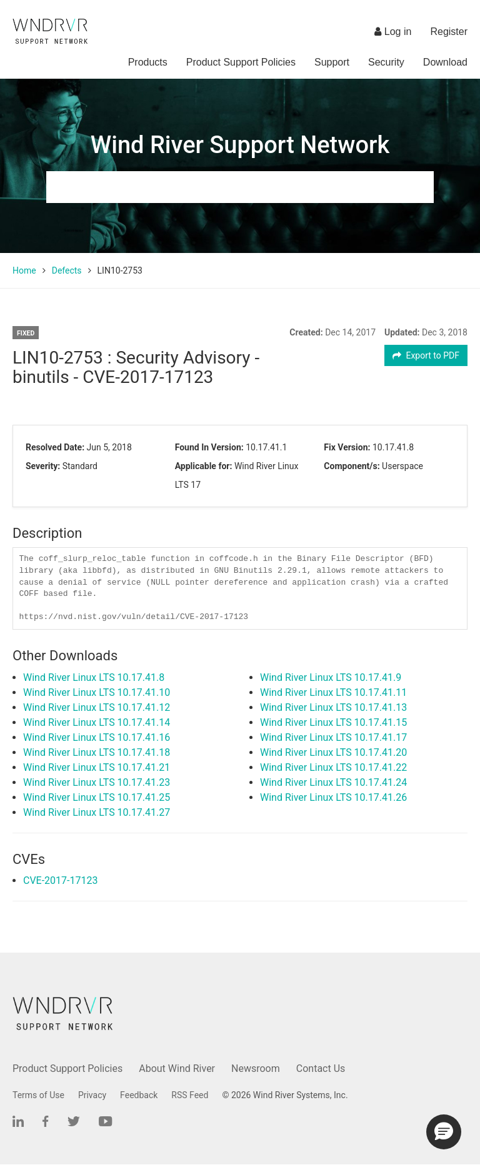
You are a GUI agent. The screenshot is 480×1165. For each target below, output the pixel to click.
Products (148, 62)
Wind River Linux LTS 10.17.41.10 (96, 692)
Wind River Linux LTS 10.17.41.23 (96, 782)
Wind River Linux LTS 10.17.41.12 (96, 707)
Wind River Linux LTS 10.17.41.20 (333, 752)
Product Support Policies (241, 62)
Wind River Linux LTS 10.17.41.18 (96, 752)
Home (24, 270)
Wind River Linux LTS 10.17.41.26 (333, 797)
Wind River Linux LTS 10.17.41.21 (96, 767)
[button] (443, 1131)
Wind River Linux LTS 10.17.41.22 (333, 767)
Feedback (139, 1095)
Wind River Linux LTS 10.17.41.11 (333, 692)
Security (386, 62)
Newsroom (255, 1068)
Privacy (92, 1095)
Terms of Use (38, 1095)
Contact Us (321, 1068)
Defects (67, 270)
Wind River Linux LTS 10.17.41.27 (96, 812)
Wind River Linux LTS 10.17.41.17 (333, 737)
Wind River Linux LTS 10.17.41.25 (96, 797)
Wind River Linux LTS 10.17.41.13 (333, 707)
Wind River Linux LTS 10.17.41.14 (96, 722)
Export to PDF (425, 355)
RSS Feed (189, 1095)
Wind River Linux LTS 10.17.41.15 (333, 722)
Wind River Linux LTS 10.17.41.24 (333, 782)
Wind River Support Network (240, 145)
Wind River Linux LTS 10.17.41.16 (96, 737)
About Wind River (177, 1068)
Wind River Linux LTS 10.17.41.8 (93, 677)
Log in (392, 31)
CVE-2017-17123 (60, 880)
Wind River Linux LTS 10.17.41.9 (330, 677)
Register (449, 31)
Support (331, 62)
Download (445, 62)
